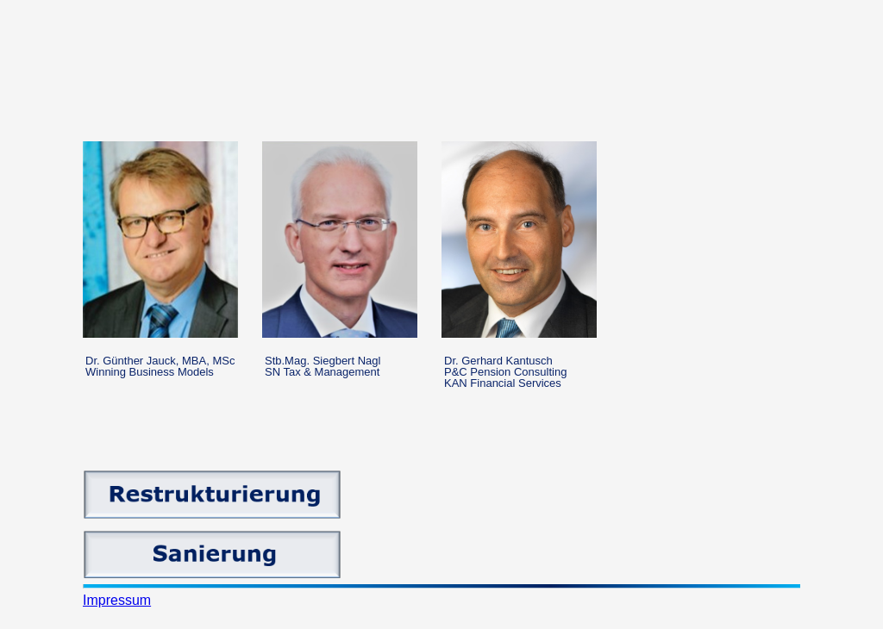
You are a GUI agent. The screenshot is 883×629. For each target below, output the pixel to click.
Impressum (117, 600)
